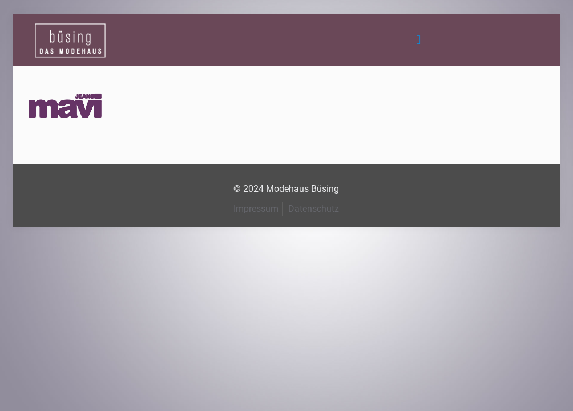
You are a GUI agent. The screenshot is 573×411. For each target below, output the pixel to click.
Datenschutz (313, 208)
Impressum (256, 208)
